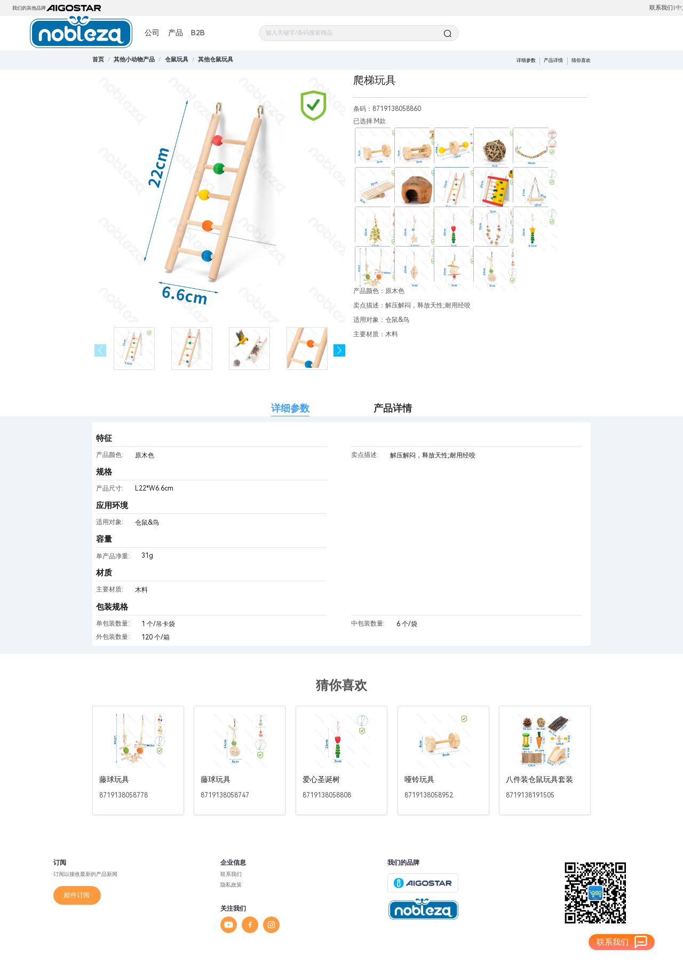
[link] (134, 59)
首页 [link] (98, 59)
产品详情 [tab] (393, 408)
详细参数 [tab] (290, 408)
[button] (339, 350)
